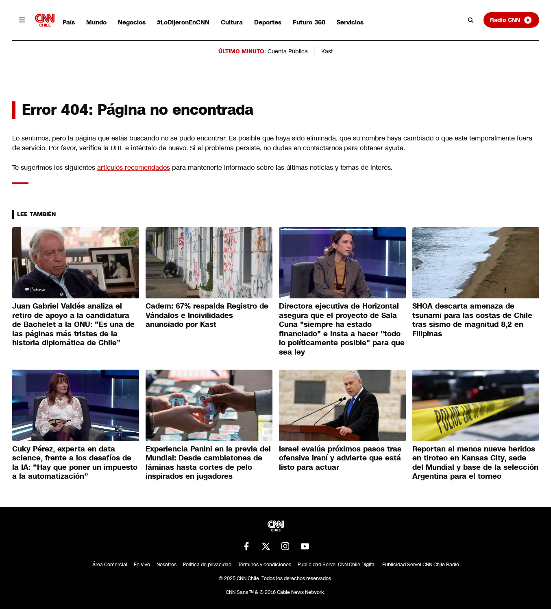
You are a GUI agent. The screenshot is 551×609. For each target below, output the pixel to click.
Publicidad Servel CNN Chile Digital (337, 564)
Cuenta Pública (288, 51)
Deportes (267, 22)
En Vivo (142, 564)
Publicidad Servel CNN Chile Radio (420, 564)
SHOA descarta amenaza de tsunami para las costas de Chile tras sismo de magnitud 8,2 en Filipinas (472, 320)
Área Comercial (109, 564)
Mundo (96, 22)
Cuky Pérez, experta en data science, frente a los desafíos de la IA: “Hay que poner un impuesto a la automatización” (74, 463)
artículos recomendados (133, 167)
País (69, 22)
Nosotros (166, 564)
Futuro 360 (309, 22)
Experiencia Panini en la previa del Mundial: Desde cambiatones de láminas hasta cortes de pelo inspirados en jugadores (208, 463)
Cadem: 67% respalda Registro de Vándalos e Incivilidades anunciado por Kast (207, 315)
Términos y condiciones (264, 564)
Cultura (232, 22)
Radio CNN (511, 19)
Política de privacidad (207, 564)
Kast (327, 51)
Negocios (132, 22)
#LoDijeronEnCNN (183, 22)
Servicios (350, 22)
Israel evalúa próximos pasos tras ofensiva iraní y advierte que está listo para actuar (340, 458)
